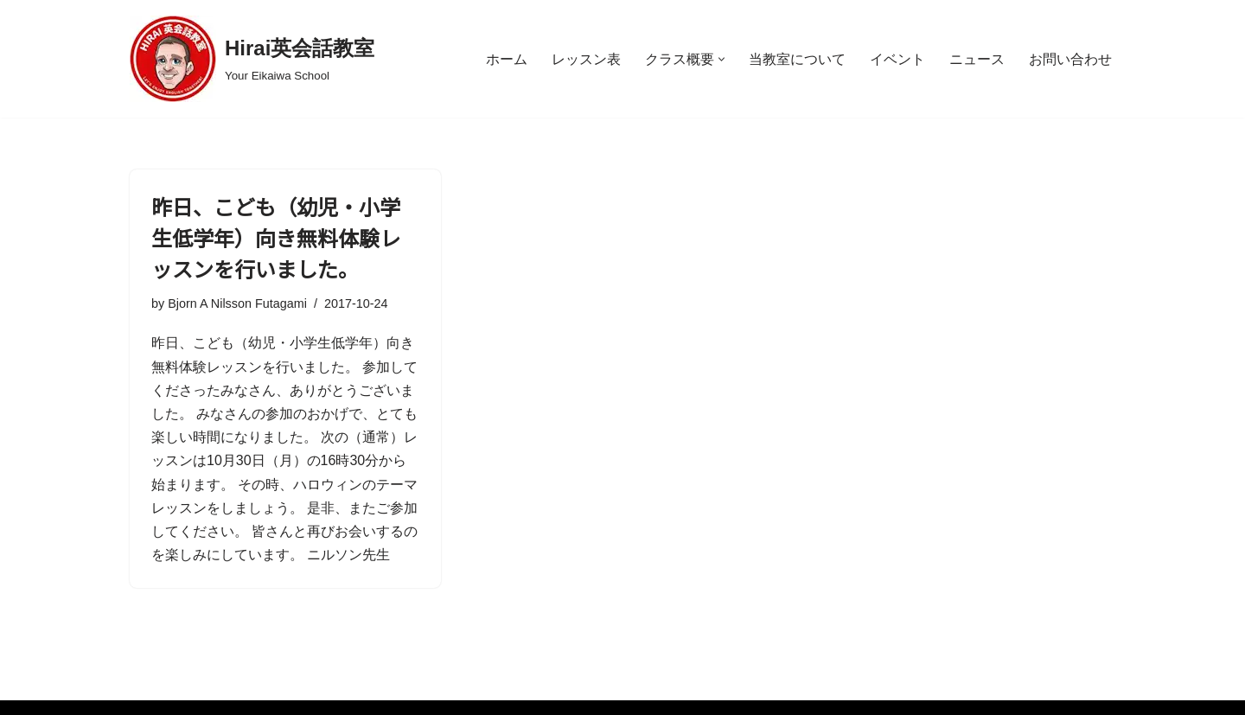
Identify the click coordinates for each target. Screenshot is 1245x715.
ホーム (506, 59)
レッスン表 (586, 59)
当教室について (797, 59)
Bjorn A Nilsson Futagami (237, 303)
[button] (721, 59)
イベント (897, 59)
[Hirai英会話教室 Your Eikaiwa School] (252, 59)
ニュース (977, 59)
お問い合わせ (1070, 59)
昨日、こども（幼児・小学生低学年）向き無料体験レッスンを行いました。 (275, 237)
